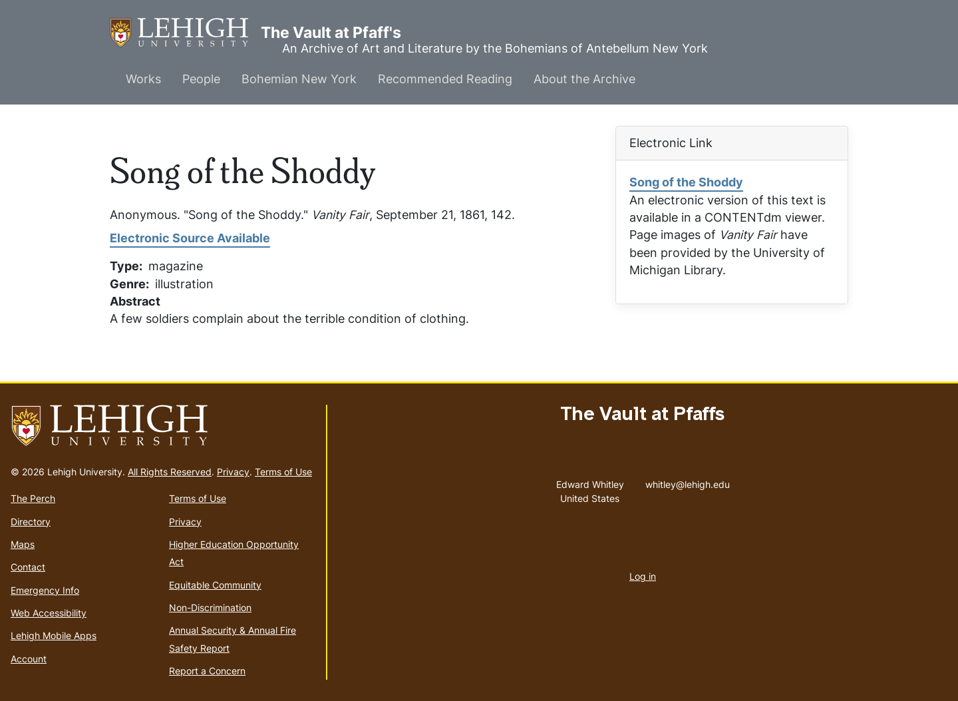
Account (29, 658)
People (201, 79)
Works (143, 79)
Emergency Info (45, 590)
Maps (23, 544)
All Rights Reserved (170, 471)
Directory (31, 521)
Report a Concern (207, 670)
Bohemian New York (299, 79)
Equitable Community (215, 585)
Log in (642, 576)
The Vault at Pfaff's (185, 33)
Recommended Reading (445, 79)
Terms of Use (283, 471)
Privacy (233, 471)
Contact (28, 567)
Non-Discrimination (210, 607)
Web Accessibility (48, 612)
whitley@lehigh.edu (687, 481)
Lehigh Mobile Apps (53, 635)
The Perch (33, 498)
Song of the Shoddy (686, 182)
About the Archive (584, 79)
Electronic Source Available (190, 238)
